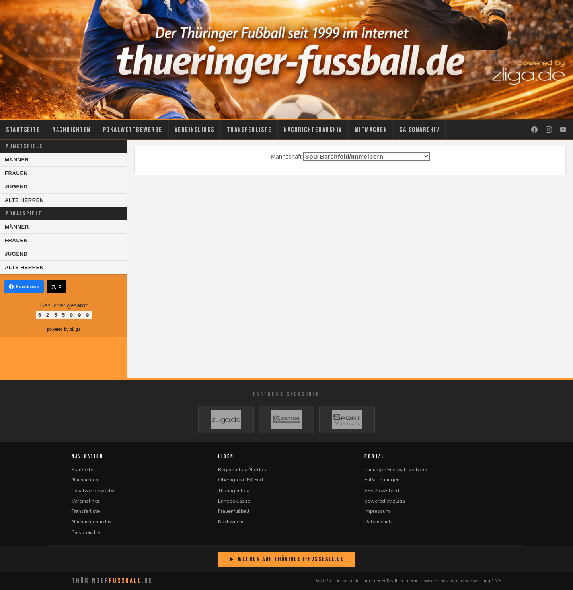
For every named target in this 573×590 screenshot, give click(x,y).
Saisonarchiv (419, 130)
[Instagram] (548, 130)
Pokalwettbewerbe (132, 130)
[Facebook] (534, 130)
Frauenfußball (233, 511)
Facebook (24, 286)
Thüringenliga (233, 490)
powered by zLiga (64, 329)
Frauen (16, 173)
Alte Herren (24, 200)
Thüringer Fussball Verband (395, 469)
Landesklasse (234, 500)
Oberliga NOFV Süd (240, 479)
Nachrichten (71, 130)
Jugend (16, 187)
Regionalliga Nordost (243, 469)
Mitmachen (371, 130)
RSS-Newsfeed (381, 490)
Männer (17, 160)
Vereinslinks (194, 130)
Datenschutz (378, 521)
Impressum (377, 511)
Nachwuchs (231, 521)
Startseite (23, 130)
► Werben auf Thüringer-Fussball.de (286, 559)
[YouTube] (563, 130)
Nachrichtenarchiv (313, 130)
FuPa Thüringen (382, 479)
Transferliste (249, 130)
